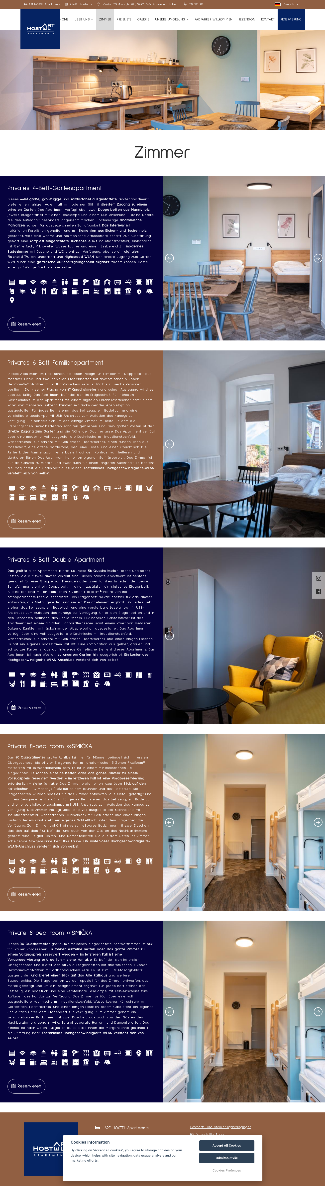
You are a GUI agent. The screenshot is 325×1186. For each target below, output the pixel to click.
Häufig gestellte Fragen (207, 1134)
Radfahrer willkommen (213, 19)
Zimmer (105, 19)
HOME (64, 19)
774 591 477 (194, 4)
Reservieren (26, 324)
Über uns (84, 19)
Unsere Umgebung (172, 19)
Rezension (246, 19)
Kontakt (268, 19)
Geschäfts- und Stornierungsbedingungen (220, 1127)
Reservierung (291, 19)
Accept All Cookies (227, 1145)
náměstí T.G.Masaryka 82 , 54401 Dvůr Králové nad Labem (138, 4)
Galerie (143, 19)
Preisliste (124, 19)
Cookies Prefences (227, 1170)
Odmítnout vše (227, 1158)
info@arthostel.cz (78, 4)
